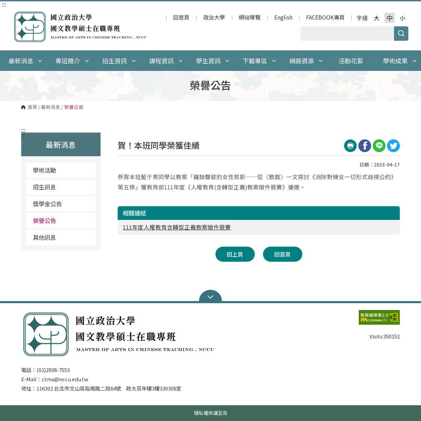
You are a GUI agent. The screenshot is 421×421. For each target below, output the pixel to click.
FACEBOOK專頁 (325, 17)
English (283, 17)
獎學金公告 (47, 203)
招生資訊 (119, 60)
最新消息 (50, 107)
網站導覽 (250, 17)
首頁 (32, 107)
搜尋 (401, 33)
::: (4, 4)
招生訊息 (44, 187)
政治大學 (214, 17)
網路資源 (306, 60)
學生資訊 (212, 60)
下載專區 (259, 60)
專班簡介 (72, 60)
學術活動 (44, 170)
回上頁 (235, 254)
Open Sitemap (210, 296)
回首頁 (181, 17)
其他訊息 (44, 237)
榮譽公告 (44, 220)
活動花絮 (351, 60)
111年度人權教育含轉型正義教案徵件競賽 (177, 227)
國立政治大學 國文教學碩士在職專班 (19, 15)
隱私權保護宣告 (210, 412)
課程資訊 (166, 60)
